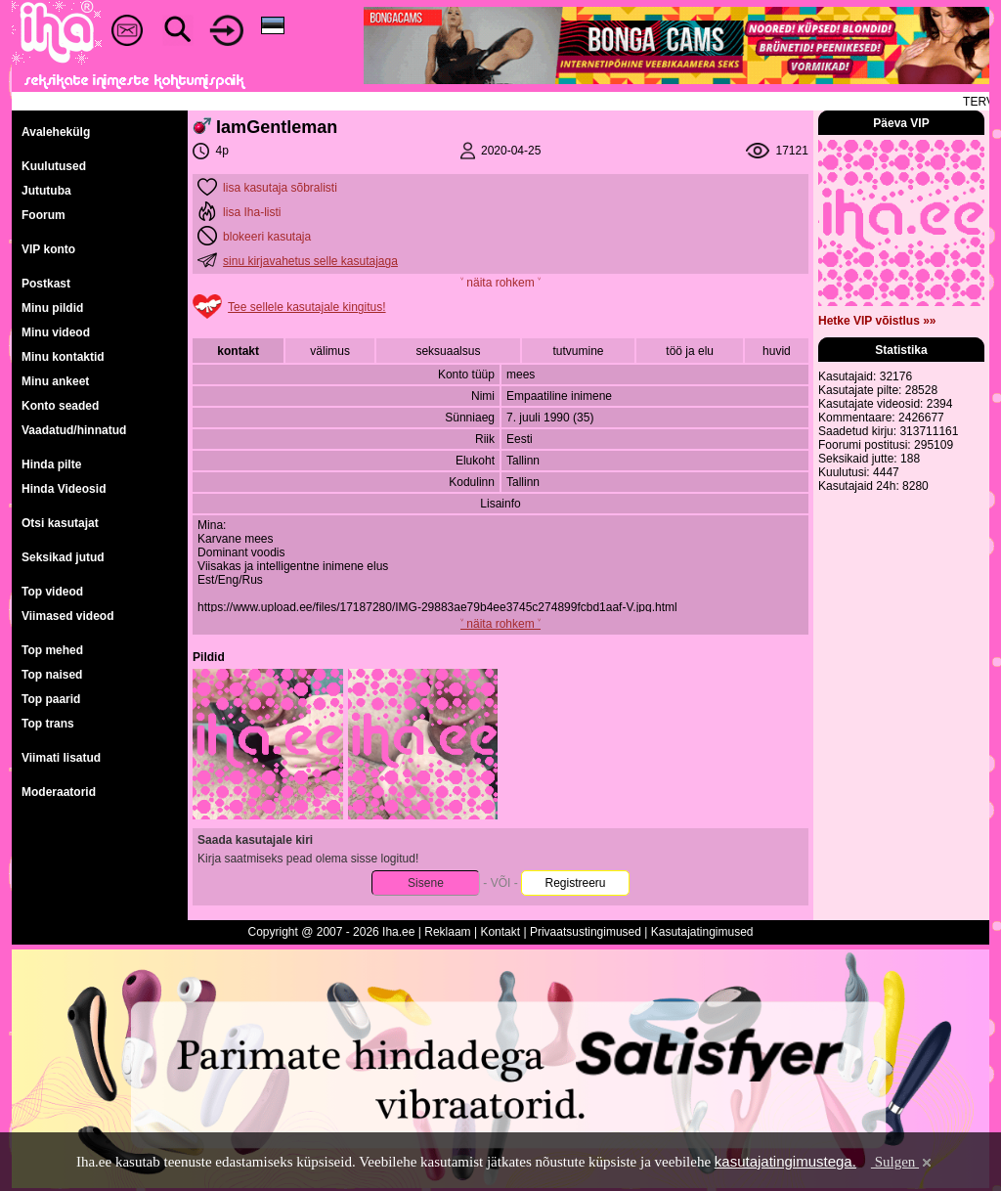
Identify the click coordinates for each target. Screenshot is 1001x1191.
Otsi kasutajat (60, 523)
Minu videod (56, 332)
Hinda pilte (51, 464)
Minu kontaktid (63, 357)
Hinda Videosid (64, 489)
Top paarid (51, 699)
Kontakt (500, 932)
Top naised (52, 675)
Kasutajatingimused (702, 932)
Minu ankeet (55, 381)
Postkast (46, 283)
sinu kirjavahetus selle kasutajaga (310, 261)
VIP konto (48, 249)
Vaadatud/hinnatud (74, 430)
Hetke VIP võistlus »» (877, 321)
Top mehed (52, 650)
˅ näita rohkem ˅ (500, 282)
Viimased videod (67, 616)
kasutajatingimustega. (785, 1161)
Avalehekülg (56, 132)
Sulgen (903, 1161)
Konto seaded (60, 406)
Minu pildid (52, 308)
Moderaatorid (59, 792)
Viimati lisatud (61, 758)
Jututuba (46, 191)
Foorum (43, 215)
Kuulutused (54, 166)
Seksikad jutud (63, 557)
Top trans (48, 723)
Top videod (52, 591)
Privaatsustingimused (585, 932)
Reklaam (447, 932)
